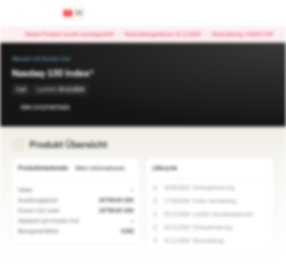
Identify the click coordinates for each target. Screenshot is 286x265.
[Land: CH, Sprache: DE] (73, 13)
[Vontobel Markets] (32, 13)
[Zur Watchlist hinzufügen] (252, 107)
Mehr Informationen (105, 168)
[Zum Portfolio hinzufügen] (266, 107)
